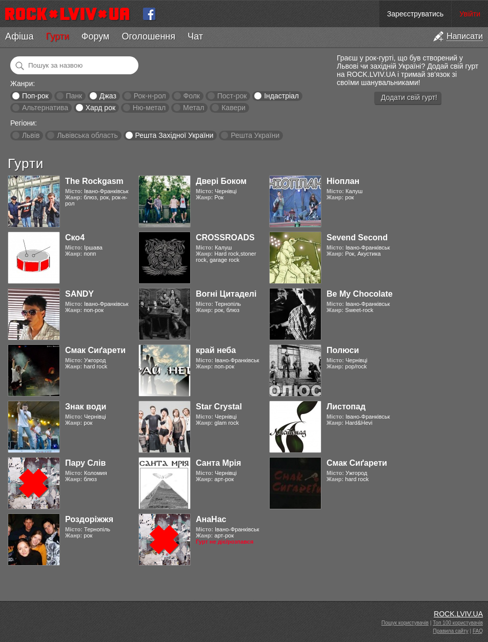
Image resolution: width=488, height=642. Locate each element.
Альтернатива (45, 107)
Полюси (343, 350)
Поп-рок (35, 96)
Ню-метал (149, 107)
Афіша (19, 36)
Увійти (469, 14)
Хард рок (100, 107)
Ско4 (75, 237)
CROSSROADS (225, 237)
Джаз (107, 96)
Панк (74, 96)
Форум (96, 36)
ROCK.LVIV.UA (458, 614)
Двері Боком (221, 181)
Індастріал (281, 96)
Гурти (57, 36)
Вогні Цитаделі (226, 293)
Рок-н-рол (150, 96)
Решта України (255, 135)
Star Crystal (219, 406)
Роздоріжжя (89, 519)
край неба (216, 350)
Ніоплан (343, 181)
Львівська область (87, 135)
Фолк (192, 96)
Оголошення (148, 36)
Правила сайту (451, 631)
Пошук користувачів (405, 623)
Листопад (346, 406)
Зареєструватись (415, 14)
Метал (193, 107)
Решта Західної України (174, 135)
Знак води (85, 406)
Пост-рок (232, 96)
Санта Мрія (218, 463)
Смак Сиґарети (95, 350)
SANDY (79, 293)
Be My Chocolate (360, 293)
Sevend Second (357, 237)
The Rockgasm (94, 181)
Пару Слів (85, 463)
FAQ (478, 631)
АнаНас (211, 519)
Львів (30, 135)
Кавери (233, 107)
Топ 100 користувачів (458, 623)
